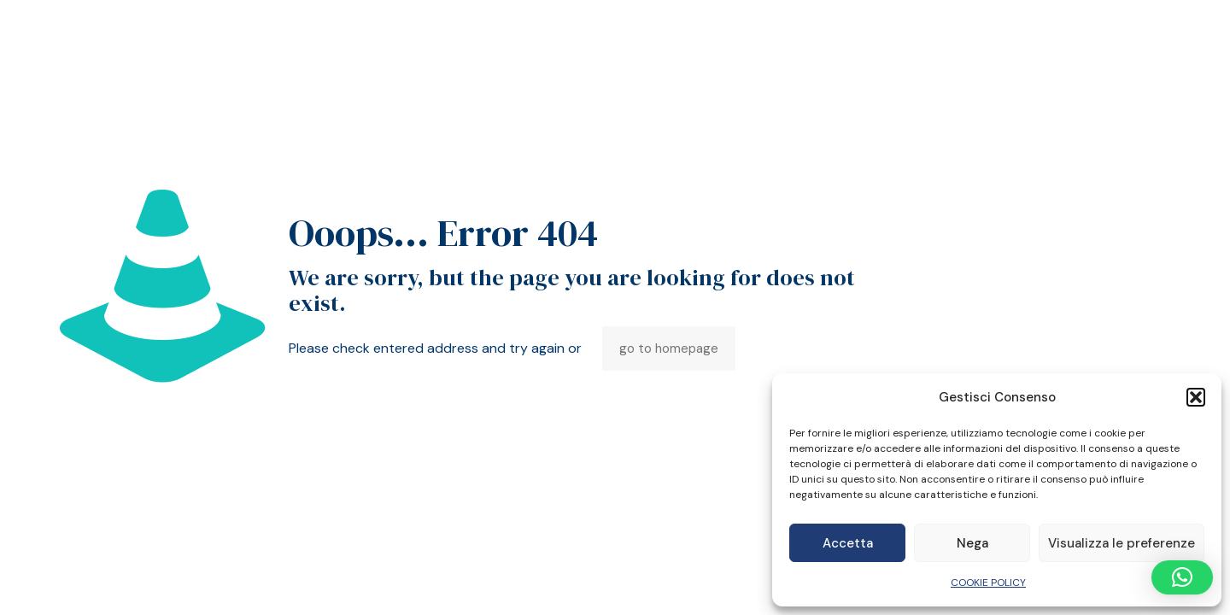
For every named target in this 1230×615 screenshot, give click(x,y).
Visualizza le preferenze (1121, 543)
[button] (1195, 397)
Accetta (848, 543)
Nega (972, 543)
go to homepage (668, 348)
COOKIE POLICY (988, 582)
